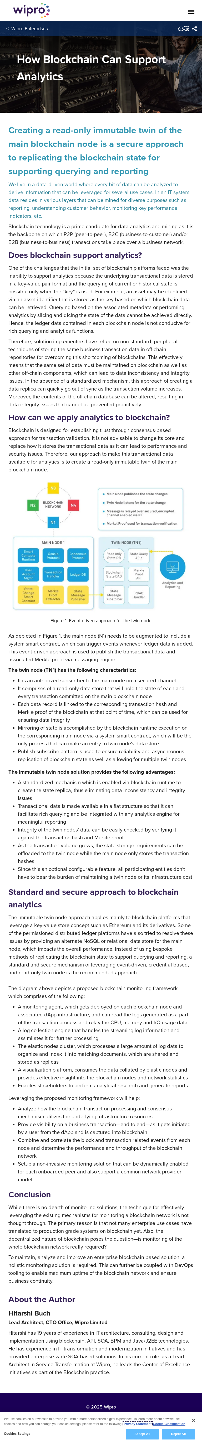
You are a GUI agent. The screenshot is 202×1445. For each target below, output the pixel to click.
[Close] (193, 1420)
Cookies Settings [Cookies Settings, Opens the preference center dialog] (17, 1434)
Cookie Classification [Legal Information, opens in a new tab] (169, 1424)
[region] (101, 1428)
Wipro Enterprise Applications (41, 28)
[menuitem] (194, 29)
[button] (186, 29)
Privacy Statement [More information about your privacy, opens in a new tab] (138, 1424)
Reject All (178, 1434)
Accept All (142, 1434)
